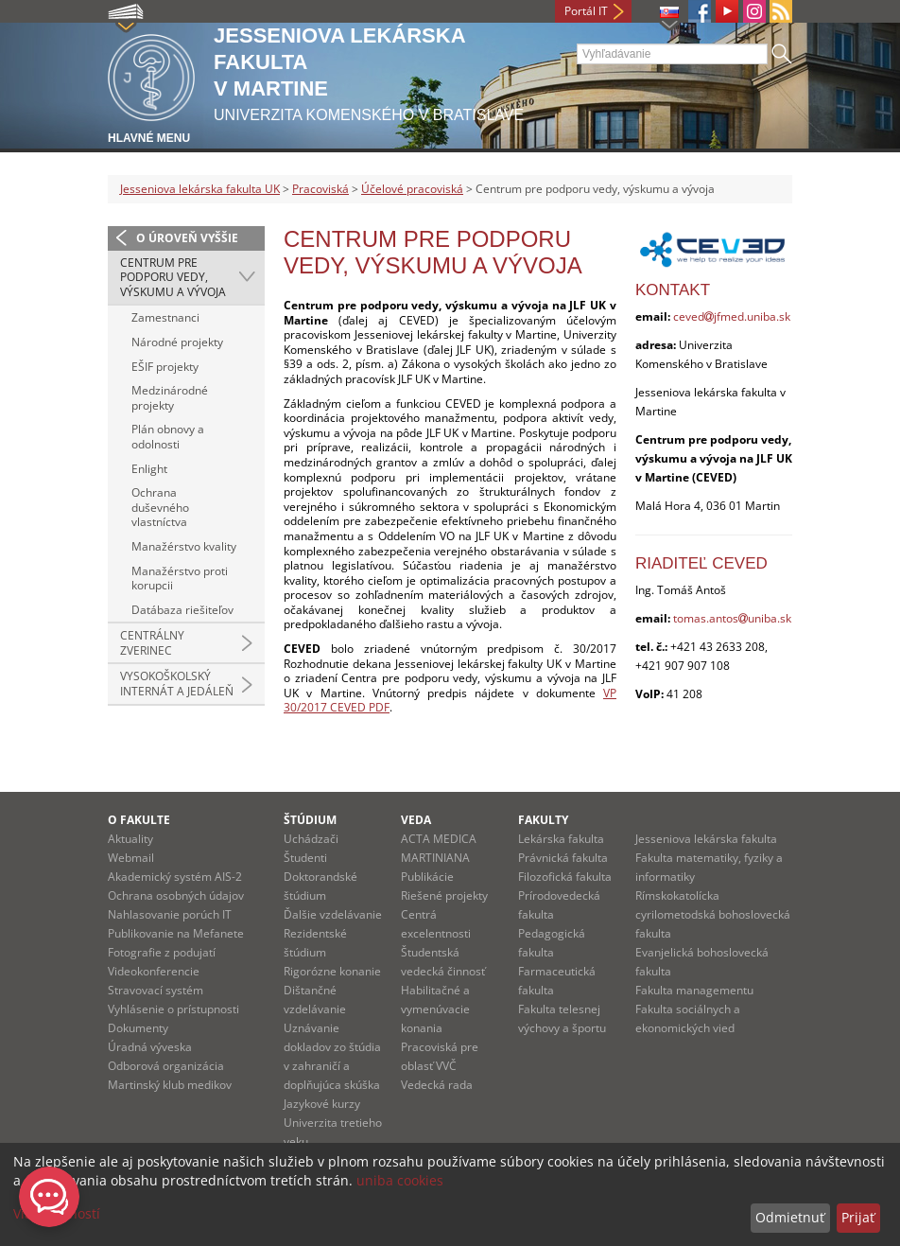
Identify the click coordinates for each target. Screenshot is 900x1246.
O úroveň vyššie (187, 238)
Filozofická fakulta (565, 877)
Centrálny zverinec (152, 642)
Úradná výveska (150, 1047)
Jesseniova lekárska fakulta (706, 839)
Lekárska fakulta (561, 839)
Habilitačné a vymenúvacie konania (435, 1009)
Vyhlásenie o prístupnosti (173, 1009)
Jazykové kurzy (322, 1104)
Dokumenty (138, 1028)
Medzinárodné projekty (169, 397)
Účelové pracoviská (412, 189)
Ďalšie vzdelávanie (333, 914)
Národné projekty (177, 342)
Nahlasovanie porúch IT (170, 914)
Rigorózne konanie (332, 971)
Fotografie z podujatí (162, 952)
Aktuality (130, 839)
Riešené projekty (444, 895)
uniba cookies (399, 1180)
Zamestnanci (165, 317)
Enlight (149, 469)
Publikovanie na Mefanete (176, 933)
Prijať (857, 1217)
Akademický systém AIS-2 (175, 877)
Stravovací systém (155, 990)
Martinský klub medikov (170, 1085)
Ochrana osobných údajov (176, 895)
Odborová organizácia (166, 1066)
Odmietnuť (789, 1217)
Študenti (305, 858)
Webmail (131, 858)
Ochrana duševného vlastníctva (160, 507)
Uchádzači (311, 839)
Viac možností (56, 1213)
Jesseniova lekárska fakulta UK (200, 189)
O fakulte (139, 820)
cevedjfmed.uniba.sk (731, 316)
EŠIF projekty (165, 367)
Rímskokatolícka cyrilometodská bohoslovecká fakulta (712, 914)
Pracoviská (320, 189)
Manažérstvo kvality (183, 546)
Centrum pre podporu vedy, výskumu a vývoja (173, 277)
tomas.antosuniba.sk (732, 618)
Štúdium (310, 820)
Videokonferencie (153, 971)
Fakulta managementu (694, 990)
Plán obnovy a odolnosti (167, 436)
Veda (416, 820)
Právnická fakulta (563, 858)
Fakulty (543, 820)
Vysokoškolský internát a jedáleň (177, 683)
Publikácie (427, 877)
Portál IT (586, 11)
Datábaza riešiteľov (182, 610)
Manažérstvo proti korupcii (179, 578)
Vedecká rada (437, 1085)
